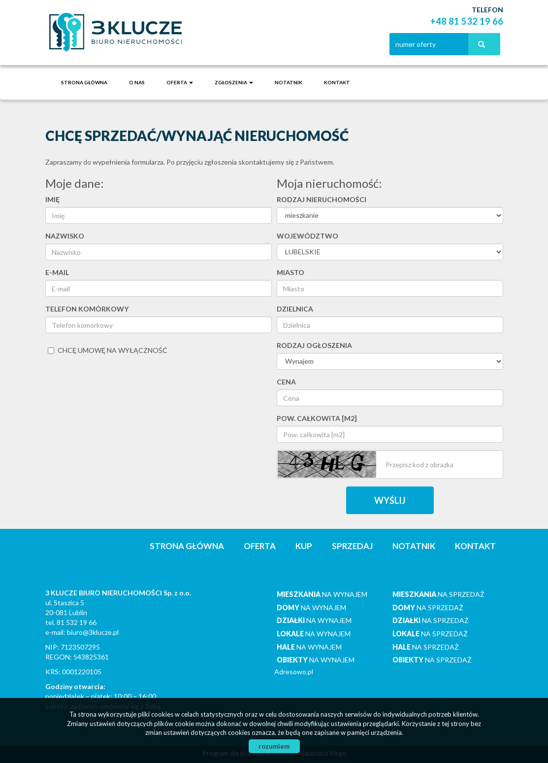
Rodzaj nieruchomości (321, 199)
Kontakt (337, 82)
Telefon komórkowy (87, 309)
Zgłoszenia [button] (234, 82)
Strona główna (84, 82)
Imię (52, 199)
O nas (137, 82)
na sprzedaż (438, 594)
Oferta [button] (179, 82)
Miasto (290, 272)
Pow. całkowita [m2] (317, 418)
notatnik (288, 82)
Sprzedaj (352, 546)
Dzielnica (295, 309)
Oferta (260, 546)
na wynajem (322, 594)
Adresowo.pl (293, 671)
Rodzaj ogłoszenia (314, 345)
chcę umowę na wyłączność (107, 350)
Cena (286, 382)
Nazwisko (64, 236)
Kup (303, 546)
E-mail (57, 272)
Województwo (307, 236)
